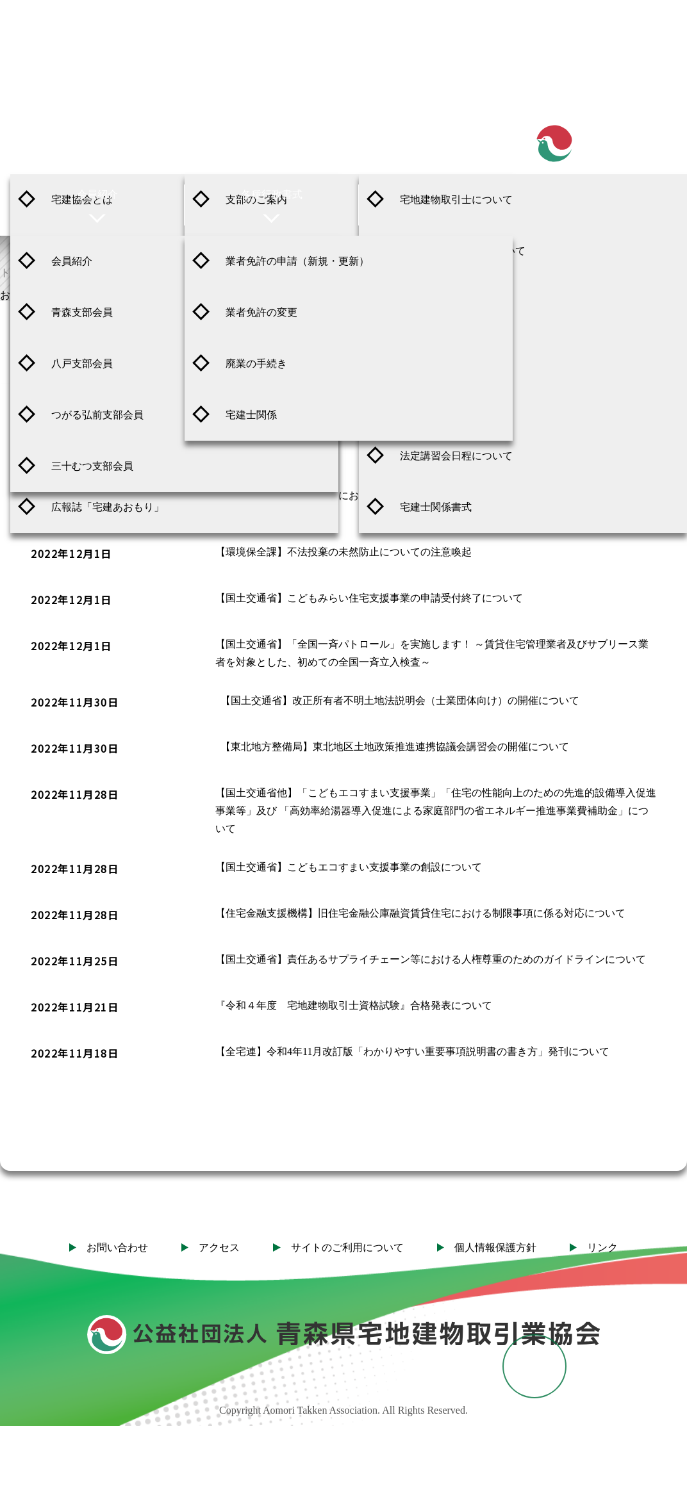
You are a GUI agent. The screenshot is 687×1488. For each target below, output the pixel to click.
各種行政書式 (271, 194)
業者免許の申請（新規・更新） (297, 261)
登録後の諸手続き (441, 404)
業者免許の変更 (261, 312)
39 (589, 1114)
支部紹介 (271, 132)
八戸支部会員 (82, 363)
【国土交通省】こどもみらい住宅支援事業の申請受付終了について (369, 587)
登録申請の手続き (441, 353)
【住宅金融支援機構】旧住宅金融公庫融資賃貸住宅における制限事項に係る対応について (420, 902)
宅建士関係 (251, 414)
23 (179, 1114)
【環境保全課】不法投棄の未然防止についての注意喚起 (343, 541)
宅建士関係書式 (436, 507)
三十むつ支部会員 (92, 466)
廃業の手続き (256, 363)
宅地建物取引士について (456, 199)
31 (507, 1114)
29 (425, 1114)
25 (261, 1114)
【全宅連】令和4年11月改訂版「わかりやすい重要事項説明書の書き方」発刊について (412, 1041)
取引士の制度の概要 (446, 302)
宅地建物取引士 (446, 132)
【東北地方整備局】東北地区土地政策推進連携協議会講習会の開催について (394, 736)
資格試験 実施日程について (463, 250)
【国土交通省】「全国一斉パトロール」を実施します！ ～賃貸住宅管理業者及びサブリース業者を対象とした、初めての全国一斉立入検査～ (432, 642)
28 (384, 1114)
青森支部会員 (82, 312)
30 (466, 1114)
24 (220, 1114)
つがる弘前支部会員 (97, 414)
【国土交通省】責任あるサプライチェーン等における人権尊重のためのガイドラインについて (430, 949)
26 (302, 1114)
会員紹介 (97, 194)
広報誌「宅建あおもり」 (107, 507)
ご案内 (97, 132)
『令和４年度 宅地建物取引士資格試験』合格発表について (353, 995)
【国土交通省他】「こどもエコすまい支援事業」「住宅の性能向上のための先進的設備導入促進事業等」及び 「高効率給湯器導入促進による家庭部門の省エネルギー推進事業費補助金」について (435, 800)
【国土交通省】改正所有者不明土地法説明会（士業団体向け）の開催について (399, 690)
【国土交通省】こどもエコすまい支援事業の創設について (348, 856)
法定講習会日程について (456, 455)
